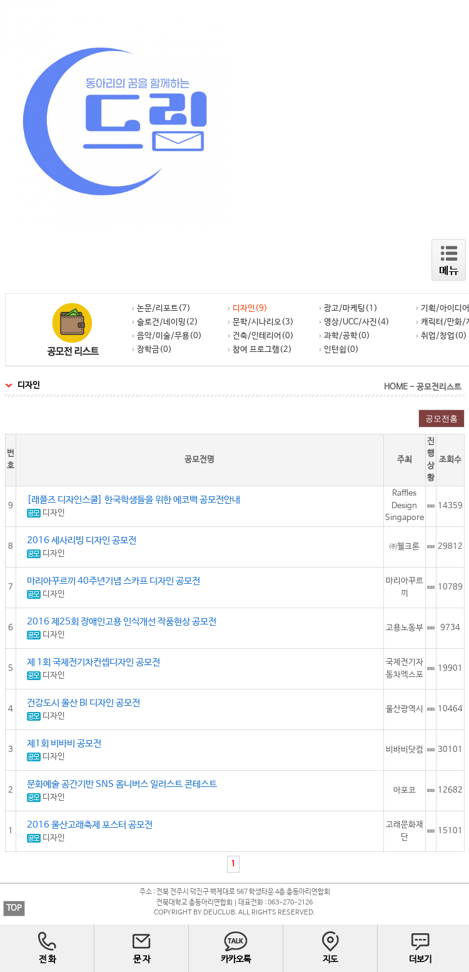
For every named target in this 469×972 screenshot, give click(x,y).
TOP (14, 908)
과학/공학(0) (345, 336)
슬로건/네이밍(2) (165, 322)
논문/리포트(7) (162, 308)
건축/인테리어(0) (261, 336)
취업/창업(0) (441, 336)
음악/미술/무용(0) (167, 336)
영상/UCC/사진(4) (355, 322)
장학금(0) (152, 349)
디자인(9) (248, 308)
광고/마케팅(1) (349, 308)
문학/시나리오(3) (261, 322)
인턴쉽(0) (339, 349)
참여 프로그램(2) (260, 349)
